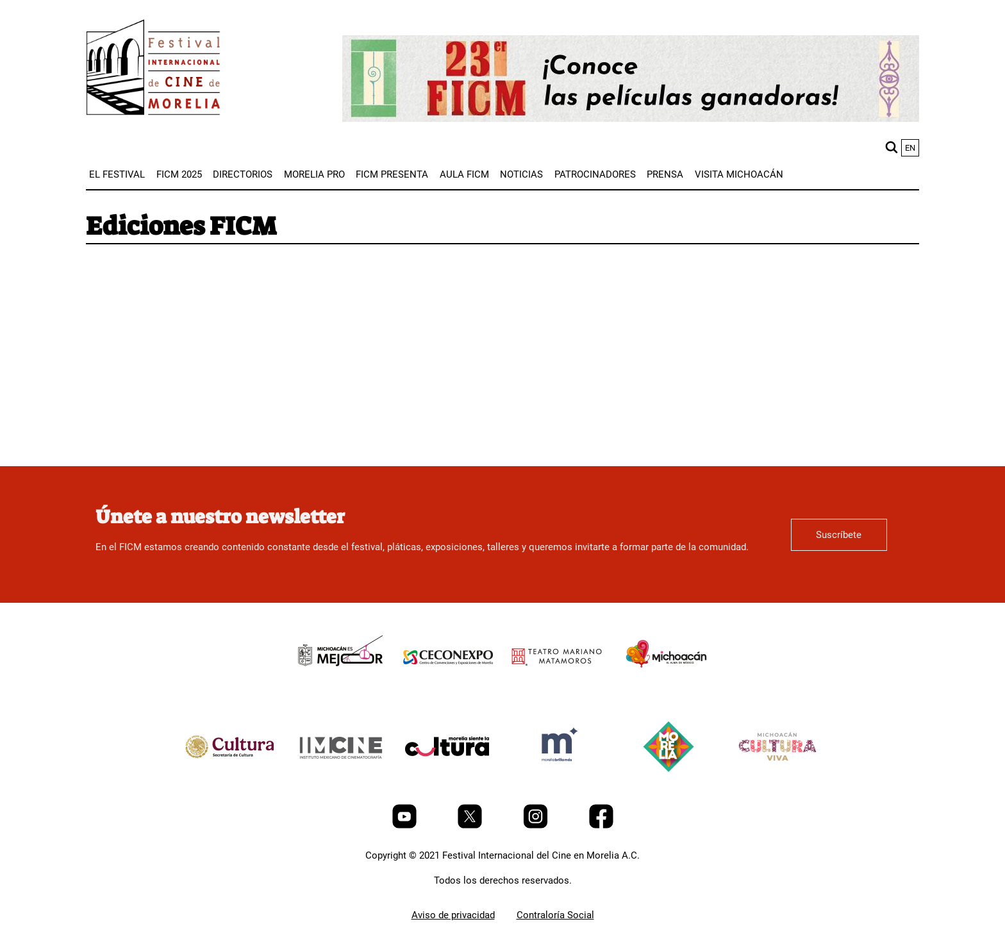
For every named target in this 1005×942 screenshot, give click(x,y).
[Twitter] (471, 825)
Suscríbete (838, 535)
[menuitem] (117, 174)
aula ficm (464, 174)
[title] (339, 686)
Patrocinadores (595, 174)
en (910, 148)
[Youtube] (405, 825)
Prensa (665, 174)
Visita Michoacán (739, 174)
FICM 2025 (179, 174)
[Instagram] (537, 825)
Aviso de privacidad (453, 915)
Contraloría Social (555, 915)
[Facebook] (601, 825)
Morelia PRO (314, 174)
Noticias (521, 174)
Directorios (242, 174)
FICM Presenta (392, 174)
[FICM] (153, 69)
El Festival (117, 174)
